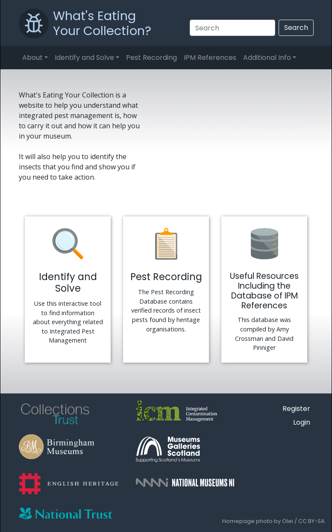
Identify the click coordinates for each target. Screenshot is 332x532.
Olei (287, 521)
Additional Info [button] (267, 57)
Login (301, 422)
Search (296, 28)
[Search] (232, 28)
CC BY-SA (311, 521)
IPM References (210, 57)
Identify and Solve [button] (84, 57)
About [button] (32, 57)
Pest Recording (151, 57)
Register (296, 409)
